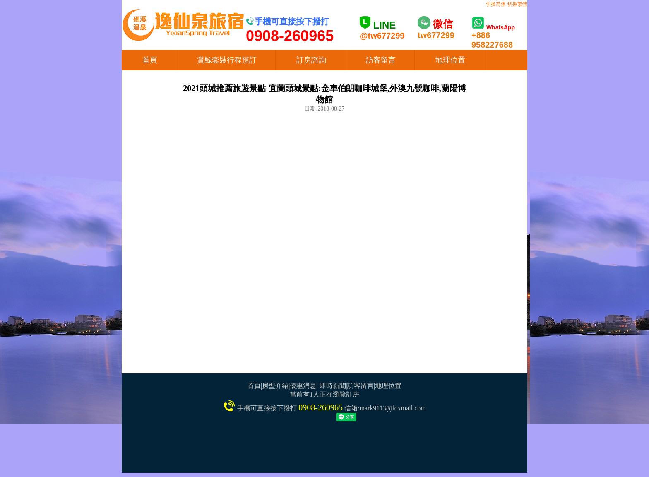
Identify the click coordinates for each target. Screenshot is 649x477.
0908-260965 (320, 407)
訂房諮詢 (311, 60)
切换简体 (496, 4)
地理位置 (450, 60)
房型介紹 (275, 385)
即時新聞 (333, 385)
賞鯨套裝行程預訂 (227, 60)
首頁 (149, 60)
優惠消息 (303, 385)
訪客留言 (381, 60)
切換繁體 (517, 4)
